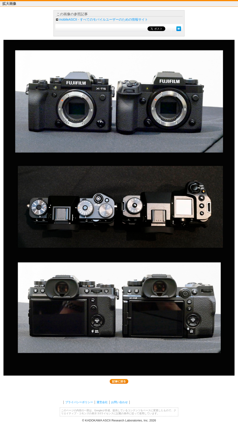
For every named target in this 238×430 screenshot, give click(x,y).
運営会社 (102, 402)
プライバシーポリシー (79, 402)
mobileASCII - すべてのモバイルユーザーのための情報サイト (103, 19)
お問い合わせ (119, 402)
